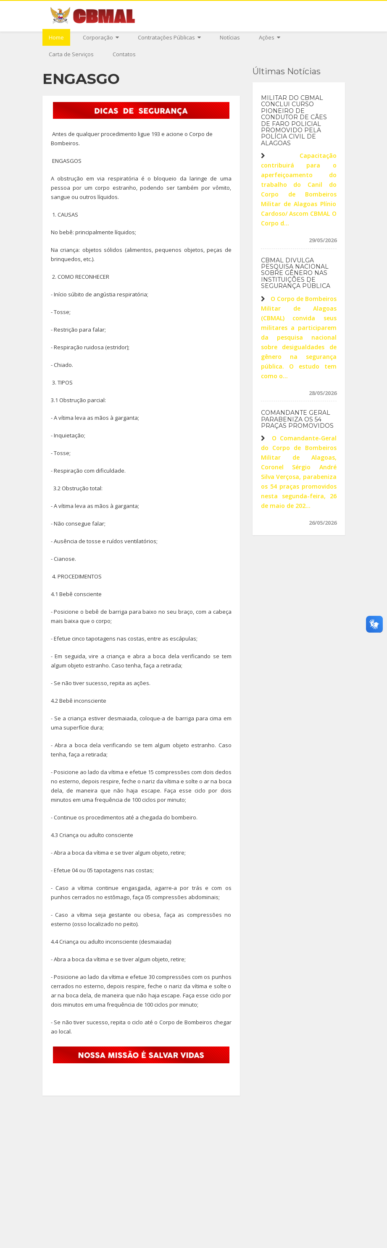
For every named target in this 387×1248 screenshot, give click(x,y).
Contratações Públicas (169, 37)
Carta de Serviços (71, 54)
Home (56, 37)
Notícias (230, 37)
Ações (269, 37)
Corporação (101, 37)
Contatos (124, 54)
